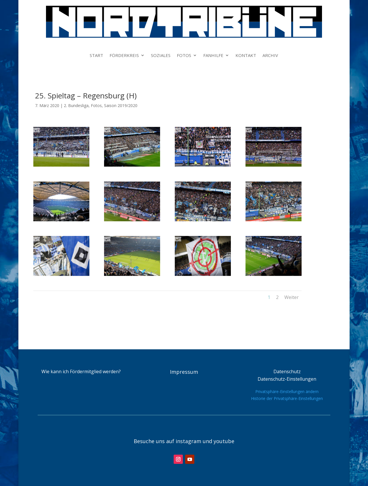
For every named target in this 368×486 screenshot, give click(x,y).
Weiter (291, 297)
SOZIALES (160, 55)
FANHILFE (213, 55)
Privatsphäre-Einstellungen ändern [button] (287, 391)
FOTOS (184, 55)
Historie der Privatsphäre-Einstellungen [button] (287, 398)
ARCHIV (270, 55)
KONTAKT (245, 55)
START (96, 55)
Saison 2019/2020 (120, 105)
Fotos (96, 105)
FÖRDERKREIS (124, 55)
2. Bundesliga (76, 105)
